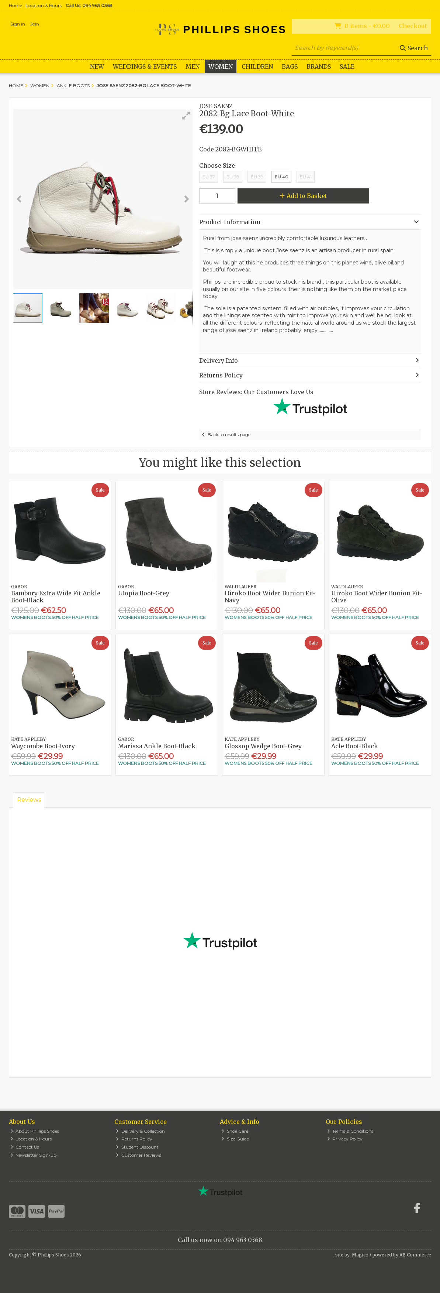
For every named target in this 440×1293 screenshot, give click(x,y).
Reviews (29, 799)
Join (34, 24)
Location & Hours (43, 5)
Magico (360, 1255)
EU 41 (306, 176)
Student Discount (137, 1147)
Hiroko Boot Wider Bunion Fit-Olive (376, 596)
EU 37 (208, 176)
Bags (290, 66)
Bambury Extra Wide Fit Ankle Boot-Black (55, 596)
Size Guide (235, 1139)
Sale (347, 66)
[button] (186, 116)
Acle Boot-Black (354, 746)
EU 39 (257, 176)
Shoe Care (234, 1131)
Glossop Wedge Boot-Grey (263, 746)
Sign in (17, 24)
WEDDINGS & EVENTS (145, 66)
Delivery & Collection (140, 1131)
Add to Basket (303, 195)
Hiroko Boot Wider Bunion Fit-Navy (270, 596)
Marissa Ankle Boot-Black (156, 746)
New (97, 66)
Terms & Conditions (350, 1131)
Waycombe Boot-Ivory (43, 746)
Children (257, 66)
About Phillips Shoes (34, 1131)
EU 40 (281, 176)
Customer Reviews (138, 1155)
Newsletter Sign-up (33, 1155)
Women (220, 66)
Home (15, 5)
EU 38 (232, 176)
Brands (318, 66)
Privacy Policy (345, 1139)
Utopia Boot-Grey (143, 593)
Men (193, 66)
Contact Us (24, 1147)
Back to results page (229, 434)
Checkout (413, 26)
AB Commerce (415, 1255)
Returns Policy (134, 1139)
